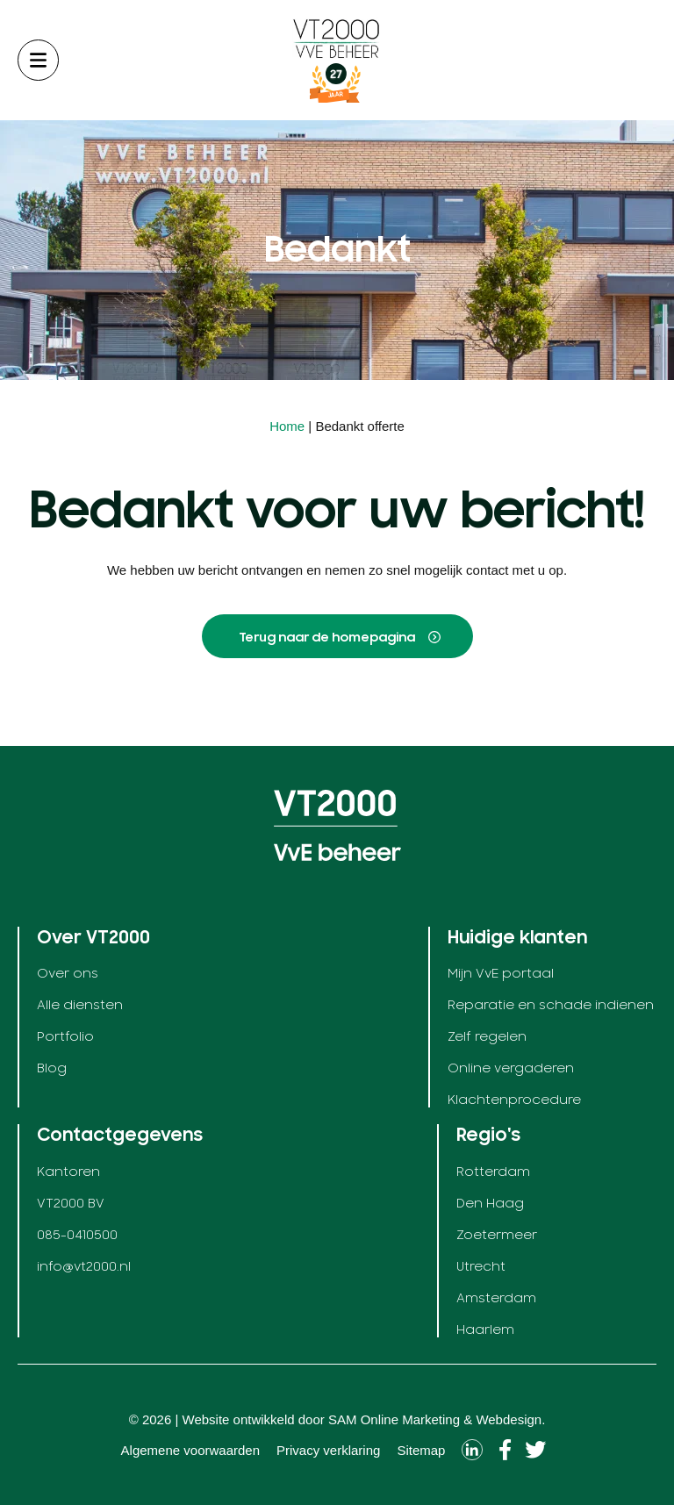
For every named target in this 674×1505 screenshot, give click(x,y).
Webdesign (508, 1419)
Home (287, 426)
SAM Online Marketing (394, 1419)
